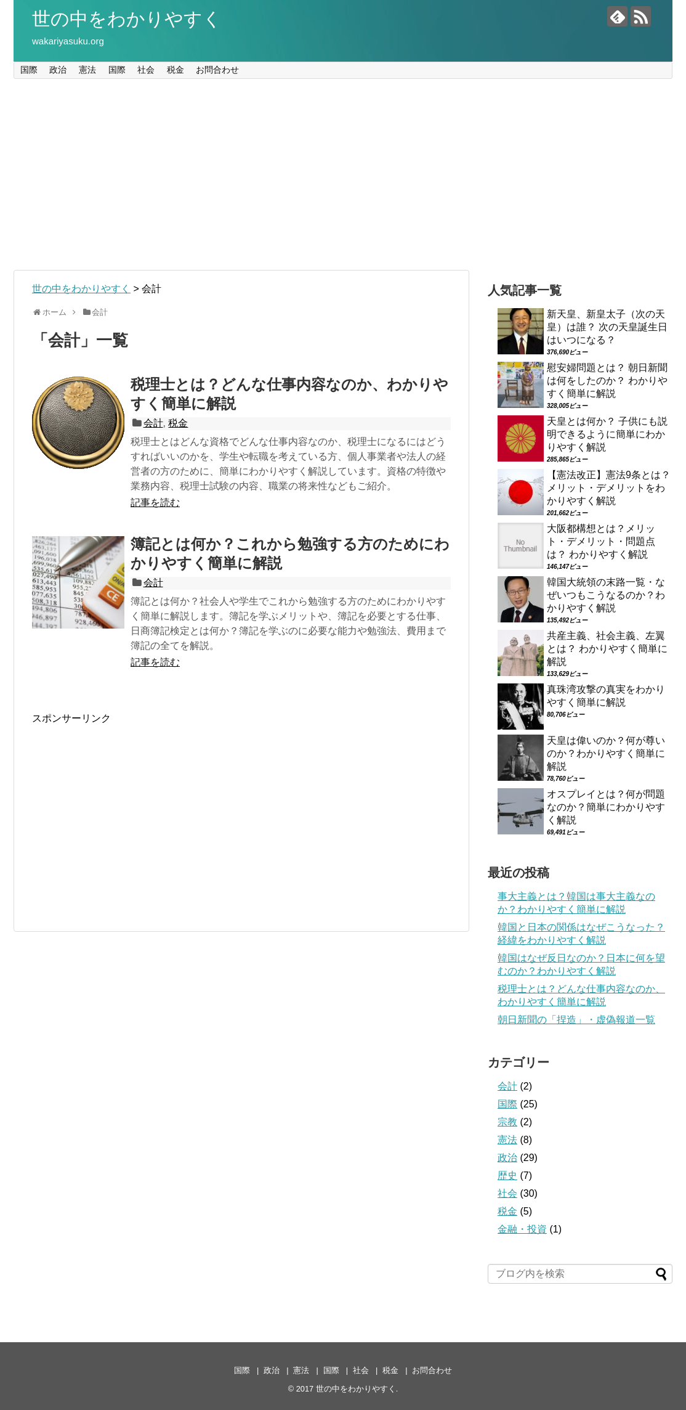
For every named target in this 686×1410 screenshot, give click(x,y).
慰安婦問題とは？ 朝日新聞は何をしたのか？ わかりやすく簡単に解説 (607, 380)
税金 (175, 70)
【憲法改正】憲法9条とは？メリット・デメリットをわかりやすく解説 (609, 488)
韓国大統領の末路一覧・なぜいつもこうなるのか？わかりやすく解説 (606, 595)
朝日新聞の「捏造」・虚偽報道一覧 (576, 1019)
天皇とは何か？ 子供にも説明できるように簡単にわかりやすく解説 (607, 434)
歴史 (507, 1175)
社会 (146, 70)
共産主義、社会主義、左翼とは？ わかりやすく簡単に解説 (607, 648)
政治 (58, 70)
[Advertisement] (343, 174)
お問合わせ (217, 70)
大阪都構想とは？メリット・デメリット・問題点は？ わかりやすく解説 (601, 541)
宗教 (507, 1122)
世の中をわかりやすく (127, 19)
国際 (29, 70)
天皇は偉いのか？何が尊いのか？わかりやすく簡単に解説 (606, 753)
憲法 (87, 70)
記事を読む (155, 502)
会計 (153, 423)
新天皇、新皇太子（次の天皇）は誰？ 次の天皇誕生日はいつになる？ (607, 327)
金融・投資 (522, 1229)
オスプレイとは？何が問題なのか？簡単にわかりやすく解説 (606, 807)
